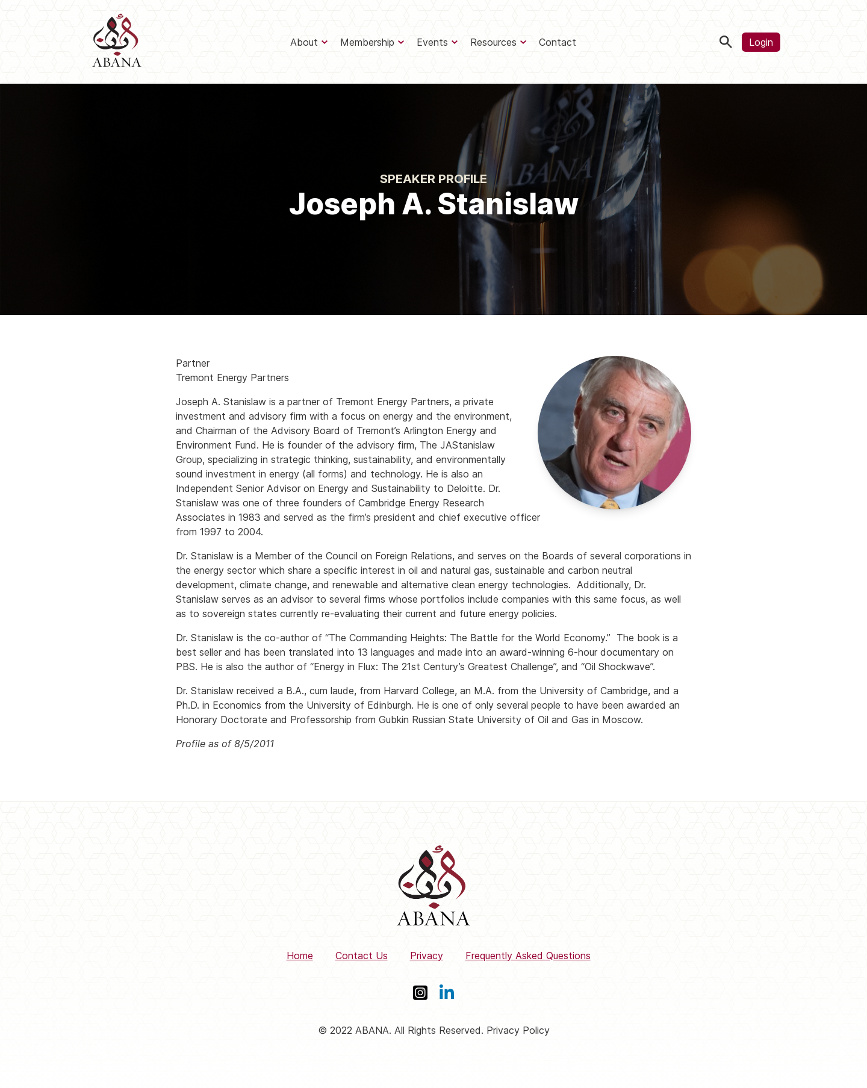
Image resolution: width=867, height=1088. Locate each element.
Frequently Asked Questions (528, 956)
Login (761, 42)
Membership (367, 42)
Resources (493, 42)
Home (300, 956)
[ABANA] (117, 42)
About (304, 42)
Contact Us (361, 956)
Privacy (426, 956)
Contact (557, 42)
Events (432, 42)
